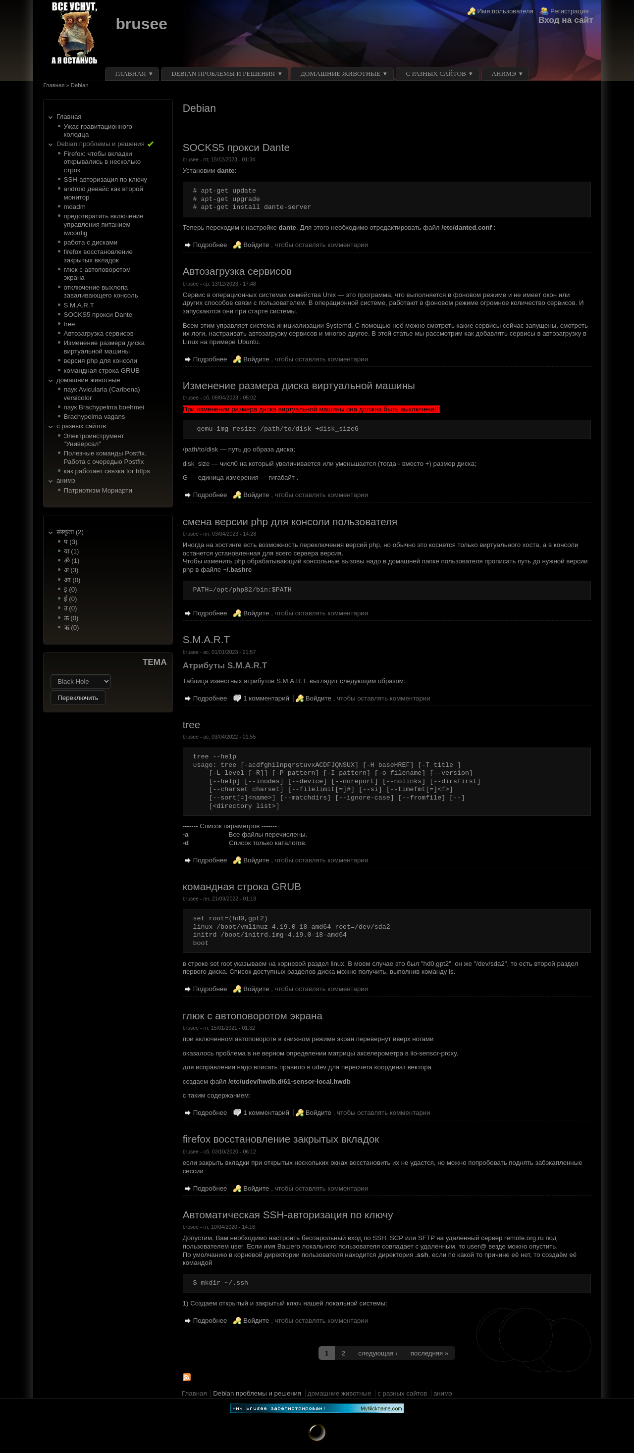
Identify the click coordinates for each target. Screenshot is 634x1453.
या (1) (71, 551)
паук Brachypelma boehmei (104, 407)
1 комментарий (266, 698)
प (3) (71, 542)
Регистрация (569, 11)
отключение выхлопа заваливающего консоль (101, 292)
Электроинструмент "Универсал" (94, 440)
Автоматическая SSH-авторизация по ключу (288, 1214)
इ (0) (70, 589)
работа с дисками (91, 242)
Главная (130, 73)
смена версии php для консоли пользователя (290, 521)
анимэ (503, 73)
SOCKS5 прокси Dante (98, 314)
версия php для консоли (100, 360)
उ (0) (70, 608)
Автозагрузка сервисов (99, 333)
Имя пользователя (505, 11)
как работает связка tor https (107, 471)
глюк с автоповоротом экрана (252, 1015)
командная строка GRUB (102, 370)
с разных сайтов (436, 73)
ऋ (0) (71, 627)
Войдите (256, 245)
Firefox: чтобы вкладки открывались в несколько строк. (102, 162)
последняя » (430, 1353)
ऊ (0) (71, 618)
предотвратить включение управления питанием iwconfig (104, 224)
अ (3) (71, 570)
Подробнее (210, 245)
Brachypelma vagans (94, 416)
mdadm (75, 206)
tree (69, 324)
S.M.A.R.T (79, 305)
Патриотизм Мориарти (98, 490)
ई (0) (70, 598)
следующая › (377, 1353)
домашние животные (340, 73)
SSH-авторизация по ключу (105, 179)
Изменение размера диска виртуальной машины (104, 347)
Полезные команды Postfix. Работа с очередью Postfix (105, 457)
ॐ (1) (72, 560)
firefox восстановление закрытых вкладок (98, 256)
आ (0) (72, 580)
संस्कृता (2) (70, 532)
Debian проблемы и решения (223, 73)
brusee (141, 24)
